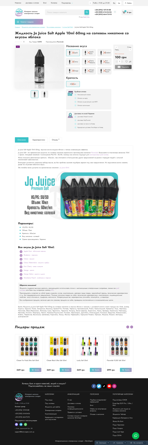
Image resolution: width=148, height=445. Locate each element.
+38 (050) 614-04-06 (103, 12)
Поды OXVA (117, 435)
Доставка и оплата (32, 3)
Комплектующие (51, 414)
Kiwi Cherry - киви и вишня (33, 266)
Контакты (54, 3)
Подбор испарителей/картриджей (98, 401)
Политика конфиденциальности (75, 408)
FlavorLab (60, 42)
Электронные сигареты (53, 410)
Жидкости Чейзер (119, 414)
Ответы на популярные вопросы (98, 410)
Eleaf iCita (86, 17)
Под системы (49, 403)
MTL (52, 290)
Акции (92, 21)
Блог (45, 3)
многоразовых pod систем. (99, 154)
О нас (70, 400)
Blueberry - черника (31, 255)
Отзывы (55, 139)
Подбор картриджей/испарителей (73, 21)
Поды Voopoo (118, 428)
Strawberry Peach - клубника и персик (37, 278)
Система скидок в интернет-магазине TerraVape (77, 417)
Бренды (118, 21)
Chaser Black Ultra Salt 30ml (56, 360)
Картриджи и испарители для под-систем (54, 418)
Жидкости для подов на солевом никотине (121, 410)
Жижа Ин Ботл (118, 421)
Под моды (48, 400)
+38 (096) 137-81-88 (103, 10)
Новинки (18, 3)
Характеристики (38, 139)
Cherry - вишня (29, 259)
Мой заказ (51, 21)
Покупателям (67, 3)
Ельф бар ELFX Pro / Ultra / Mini (123, 404)
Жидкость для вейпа (52, 407)
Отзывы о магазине (97, 414)
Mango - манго (29, 270)
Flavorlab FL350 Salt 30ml (116, 360)
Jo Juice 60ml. (65, 167)
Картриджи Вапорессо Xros (122, 418)
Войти (128, 3)
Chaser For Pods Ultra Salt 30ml (28, 360)
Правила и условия (75, 412)
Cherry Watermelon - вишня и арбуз (36, 262)
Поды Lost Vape (118, 432)
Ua (119, 3)
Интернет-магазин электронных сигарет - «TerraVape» (74, 441)
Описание (21, 139)
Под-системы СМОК (120, 400)
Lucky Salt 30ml (82, 360)
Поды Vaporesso (118, 425)
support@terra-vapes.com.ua (24, 432)
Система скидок (105, 21)
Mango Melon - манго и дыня (34, 274)
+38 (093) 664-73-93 (103, 14)
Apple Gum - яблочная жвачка (35, 251)
